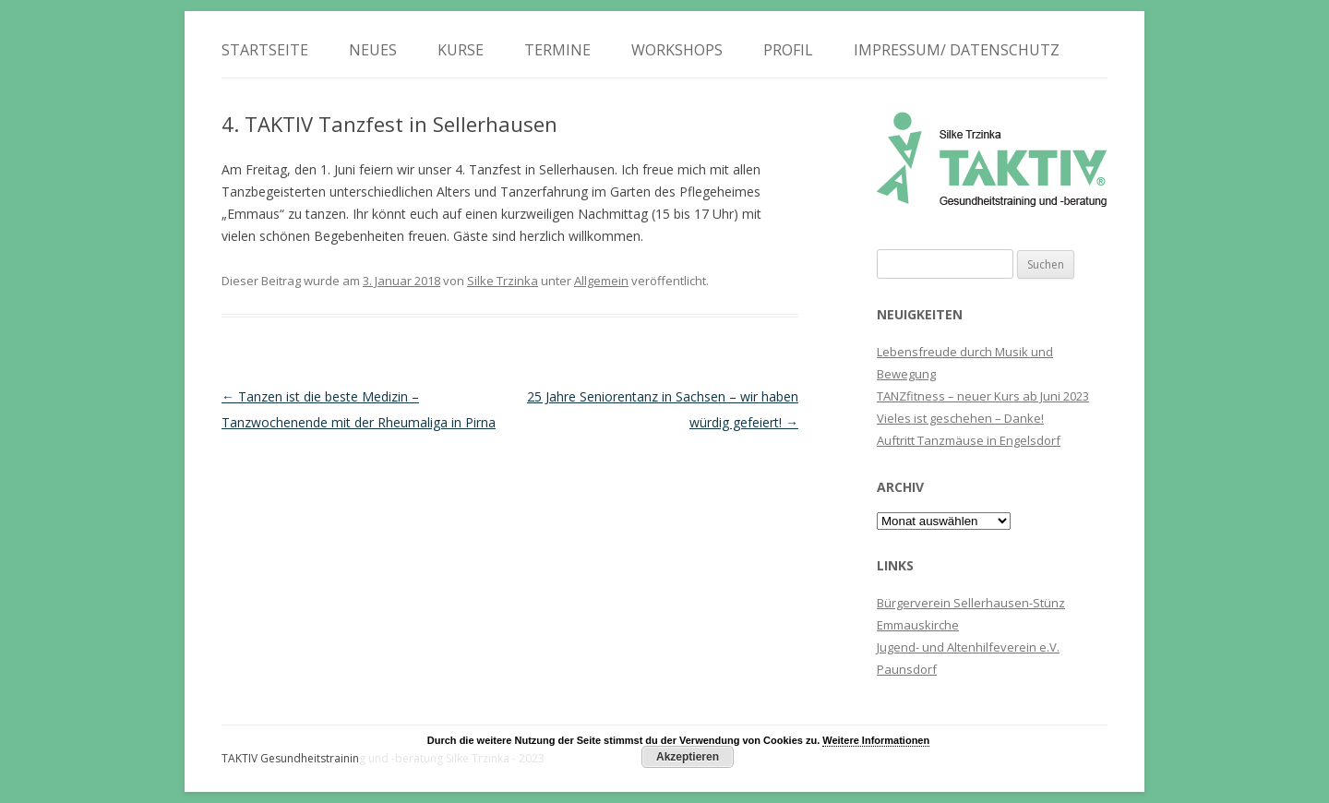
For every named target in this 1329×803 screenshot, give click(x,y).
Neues (373, 50)
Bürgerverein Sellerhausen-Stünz (971, 602)
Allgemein (601, 280)
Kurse (460, 50)
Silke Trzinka (502, 280)
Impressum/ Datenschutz (957, 50)
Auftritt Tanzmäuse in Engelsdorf (968, 440)
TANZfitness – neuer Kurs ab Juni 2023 (983, 396)
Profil (788, 50)
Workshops (677, 50)
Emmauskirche (918, 625)
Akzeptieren (687, 756)
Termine (557, 50)
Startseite (265, 50)
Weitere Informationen (875, 740)
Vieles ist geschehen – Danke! (960, 418)
